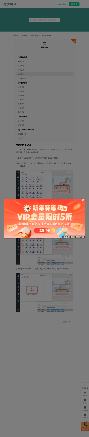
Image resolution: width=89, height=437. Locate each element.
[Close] (83, 200)
